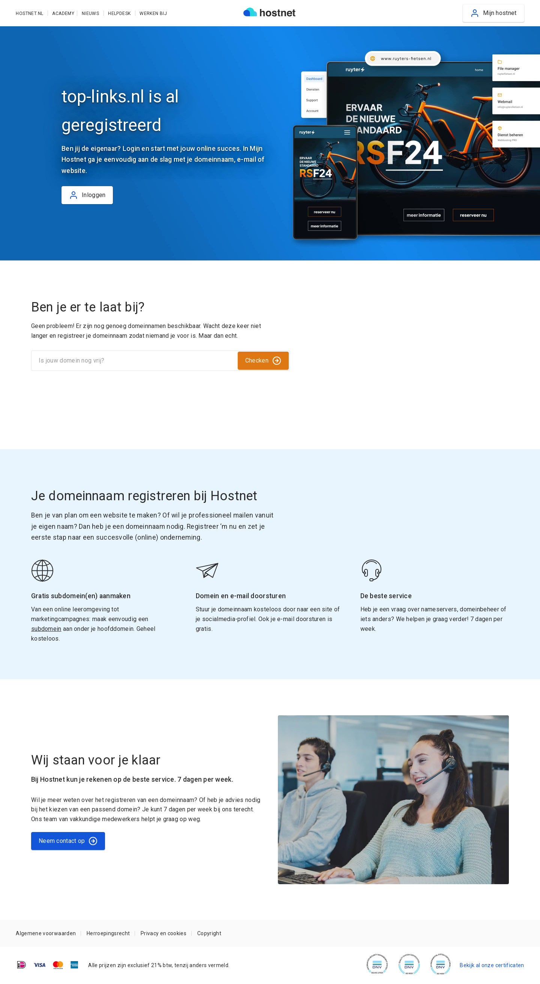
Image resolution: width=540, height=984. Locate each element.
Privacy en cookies (163, 933)
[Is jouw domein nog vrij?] (134, 361)
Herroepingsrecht (108, 933)
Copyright (209, 933)
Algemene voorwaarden (46, 933)
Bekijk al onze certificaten (492, 965)
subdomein (46, 628)
